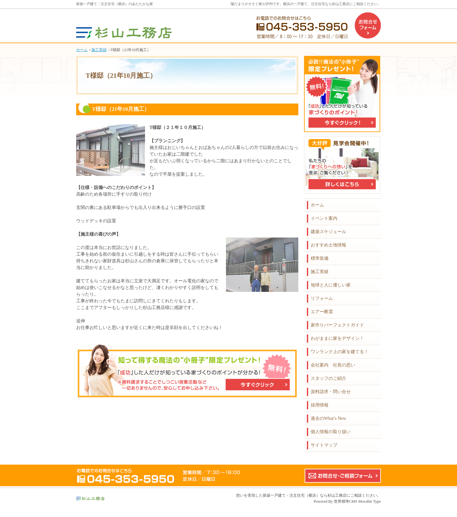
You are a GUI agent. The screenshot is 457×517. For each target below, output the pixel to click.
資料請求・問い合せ (331, 391)
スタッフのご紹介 (328, 378)
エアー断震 (322, 311)
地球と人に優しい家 (331, 285)
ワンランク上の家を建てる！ (339, 351)
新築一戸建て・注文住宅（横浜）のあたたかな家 (114, 4)
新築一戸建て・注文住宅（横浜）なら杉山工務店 (305, 495)
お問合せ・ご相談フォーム (343, 476)
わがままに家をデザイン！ (337, 338)
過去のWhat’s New (328, 418)
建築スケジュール (328, 231)
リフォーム (322, 298)
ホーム (317, 205)
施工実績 (319, 271)
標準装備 (319, 258)
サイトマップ (324, 445)
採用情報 (319, 405)
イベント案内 (324, 218)
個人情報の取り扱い (331, 431)
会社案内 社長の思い (333, 365)
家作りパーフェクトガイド (337, 325)
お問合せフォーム (368, 25)
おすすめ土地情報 (328, 245)
